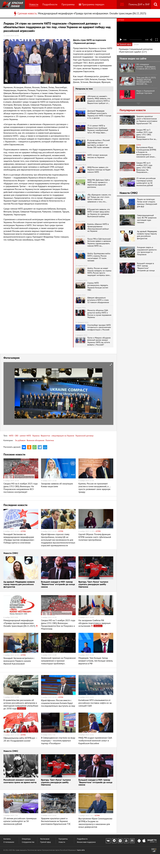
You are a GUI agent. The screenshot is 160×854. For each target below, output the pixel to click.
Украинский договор (84, 435)
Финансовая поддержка (86, 842)
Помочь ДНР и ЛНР (139, 4)
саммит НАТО (25, 435)
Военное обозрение (35, 440)
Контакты (7, 839)
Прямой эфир (45, 842)
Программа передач (91, 4)
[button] (111, 364)
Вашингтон (45, 435)
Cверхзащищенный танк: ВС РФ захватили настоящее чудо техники (147, 219)
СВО (16, 435)
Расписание (44, 839)
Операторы (26, 839)
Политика (49, 440)
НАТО (11, 435)
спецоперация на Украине (62, 435)
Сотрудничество (28, 842)
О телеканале (8, 842)
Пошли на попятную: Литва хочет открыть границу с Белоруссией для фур (147, 203)
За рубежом (20, 440)
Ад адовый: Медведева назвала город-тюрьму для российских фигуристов (19, 584)
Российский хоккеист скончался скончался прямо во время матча (19, 781)
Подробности (49, 4)
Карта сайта (81, 850)
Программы (68, 4)
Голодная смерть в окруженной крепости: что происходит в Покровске (147, 251)
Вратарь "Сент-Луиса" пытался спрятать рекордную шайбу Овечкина (93, 584)
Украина (36, 435)
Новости (33, 4)
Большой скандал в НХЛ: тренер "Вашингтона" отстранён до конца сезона (58, 584)
